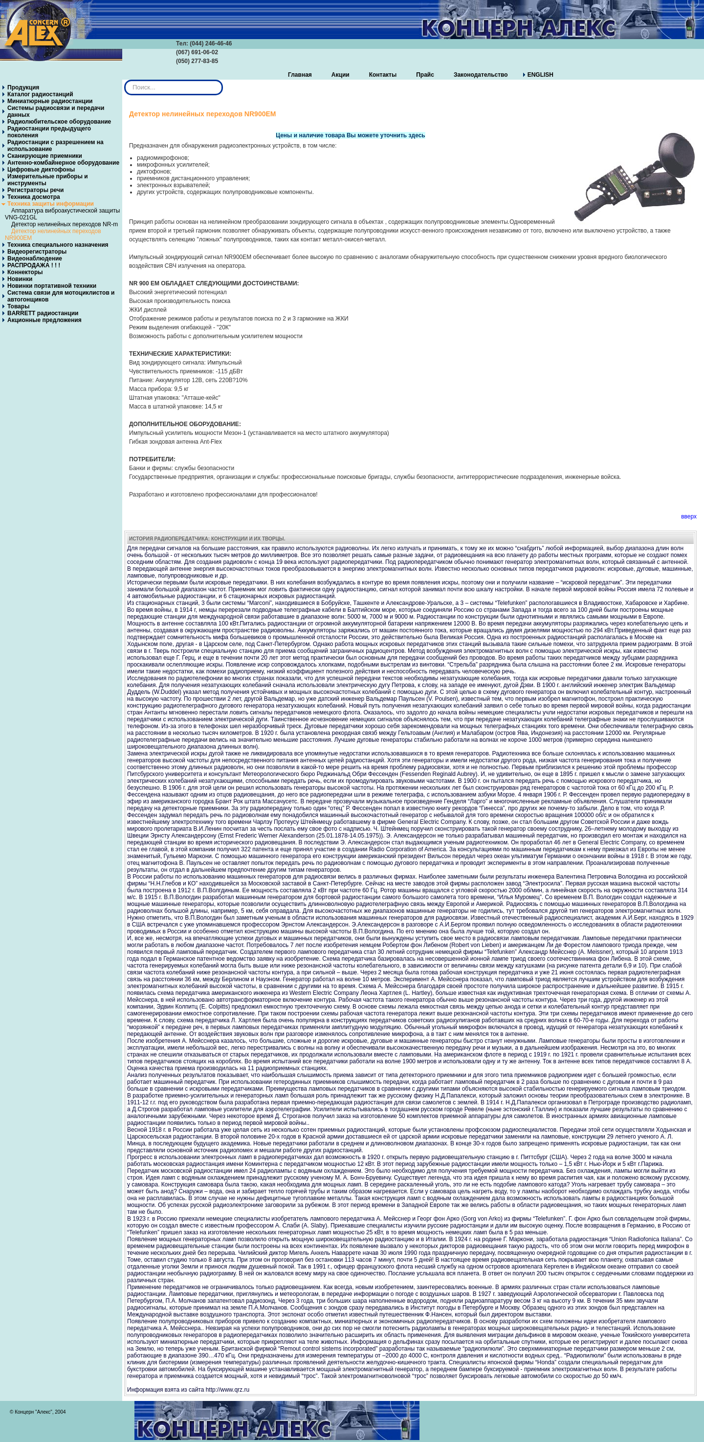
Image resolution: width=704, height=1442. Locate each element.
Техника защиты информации (50, 203)
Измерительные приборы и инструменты (47, 180)
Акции (340, 74)
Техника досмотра (33, 197)
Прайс (425, 74)
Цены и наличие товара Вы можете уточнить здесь (350, 135)
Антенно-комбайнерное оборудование (63, 162)
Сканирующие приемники (44, 155)
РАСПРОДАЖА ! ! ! (33, 265)
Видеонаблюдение (34, 258)
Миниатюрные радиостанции (49, 101)
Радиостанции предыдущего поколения (49, 132)
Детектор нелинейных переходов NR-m (64, 224)
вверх (689, 516)
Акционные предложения (44, 320)
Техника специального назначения (58, 244)
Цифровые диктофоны (41, 169)
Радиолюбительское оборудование (59, 121)
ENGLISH (540, 74)
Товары (18, 306)
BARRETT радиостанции (42, 313)
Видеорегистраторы (36, 251)
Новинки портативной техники (51, 285)
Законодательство (481, 74)
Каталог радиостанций (40, 94)
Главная (300, 74)
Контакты (383, 74)
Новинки (19, 279)
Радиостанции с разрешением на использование (55, 145)
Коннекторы (25, 272)
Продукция (23, 87)
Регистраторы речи (35, 190)
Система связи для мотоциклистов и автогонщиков (61, 296)
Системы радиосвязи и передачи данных (55, 111)
